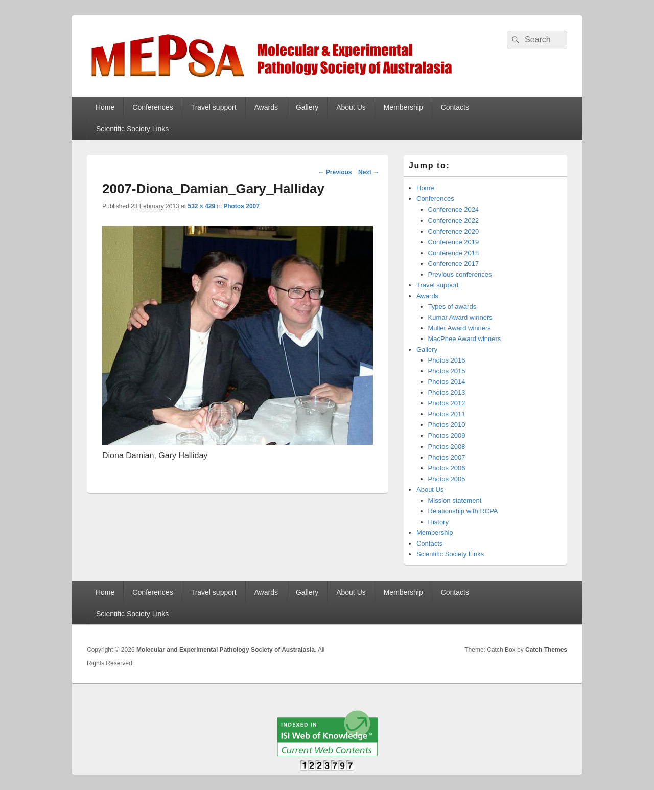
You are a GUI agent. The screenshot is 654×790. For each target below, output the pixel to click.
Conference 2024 (453, 209)
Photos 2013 (446, 392)
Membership (403, 107)
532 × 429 (201, 206)
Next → (368, 172)
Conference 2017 (453, 263)
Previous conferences (460, 274)
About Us (351, 107)
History (438, 522)
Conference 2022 (453, 220)
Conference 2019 (453, 242)
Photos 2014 (446, 382)
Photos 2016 (446, 360)
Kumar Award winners (460, 317)
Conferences (152, 107)
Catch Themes (546, 649)
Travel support (214, 107)
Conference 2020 (453, 231)
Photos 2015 (446, 371)
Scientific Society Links (132, 129)
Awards (266, 107)
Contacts (455, 107)
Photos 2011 (446, 414)
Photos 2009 (446, 435)
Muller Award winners (459, 328)
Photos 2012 (446, 403)
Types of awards (452, 306)
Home (105, 107)
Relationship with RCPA (463, 511)
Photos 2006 (446, 468)
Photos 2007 (241, 206)
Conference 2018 (453, 253)
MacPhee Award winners (464, 339)
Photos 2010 (446, 424)
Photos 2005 (446, 479)
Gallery (307, 107)
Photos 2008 (446, 446)
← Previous (335, 172)
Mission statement (455, 500)
